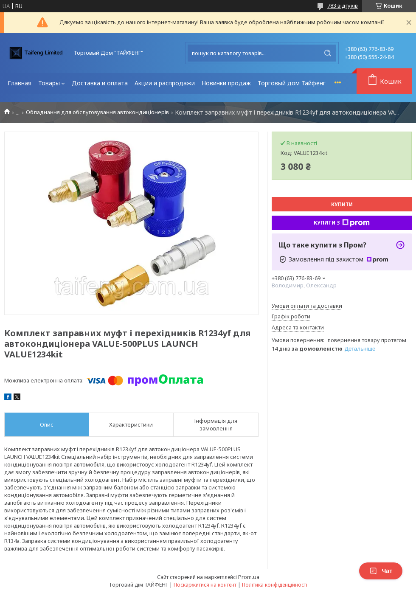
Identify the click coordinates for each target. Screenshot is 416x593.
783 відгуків (342, 5)
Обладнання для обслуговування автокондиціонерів (97, 112)
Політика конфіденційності (274, 584)
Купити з (342, 223)
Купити (342, 204)
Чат (380, 571)
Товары (49, 83)
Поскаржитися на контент (205, 584)
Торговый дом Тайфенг (292, 83)
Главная (19, 83)
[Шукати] (327, 53)
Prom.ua (248, 577)
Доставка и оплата (100, 83)
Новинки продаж (226, 83)
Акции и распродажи (165, 83)
